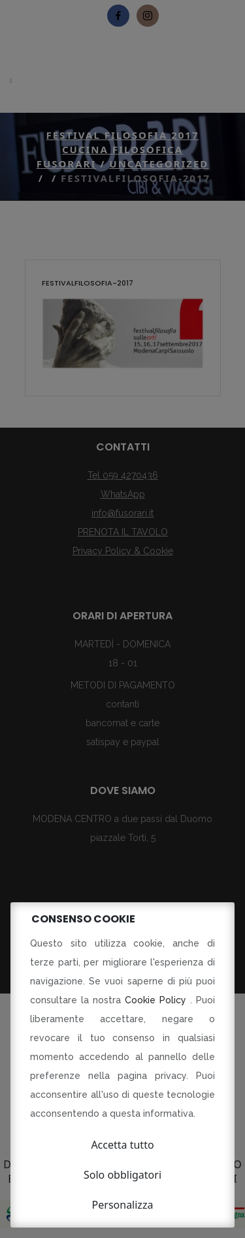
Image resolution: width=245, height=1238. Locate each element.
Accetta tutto (122, 1145)
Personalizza (123, 1205)
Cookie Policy (157, 1000)
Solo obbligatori (122, 1175)
